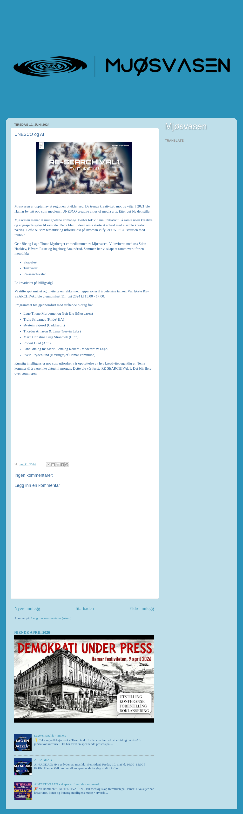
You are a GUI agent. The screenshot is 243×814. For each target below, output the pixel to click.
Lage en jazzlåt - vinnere (50, 735)
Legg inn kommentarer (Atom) (51, 618)
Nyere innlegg (27, 608)
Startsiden (85, 608)
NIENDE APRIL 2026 (32, 632)
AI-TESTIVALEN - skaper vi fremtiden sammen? (66, 784)
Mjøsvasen (186, 126)
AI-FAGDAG (43, 760)
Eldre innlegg (141, 608)
